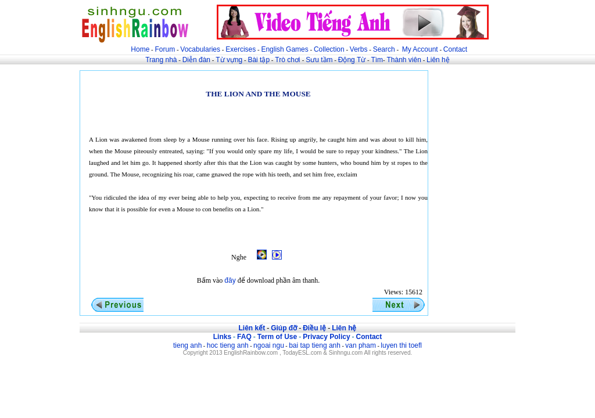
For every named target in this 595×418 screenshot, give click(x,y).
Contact (455, 49)
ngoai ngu (268, 345)
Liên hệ (438, 60)
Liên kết (251, 328)
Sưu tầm (319, 60)
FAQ (244, 337)
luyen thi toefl (401, 345)
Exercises (240, 49)
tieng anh (187, 345)
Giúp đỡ (284, 328)
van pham (360, 345)
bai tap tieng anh (314, 345)
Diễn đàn (196, 60)
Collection (329, 49)
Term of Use (277, 337)
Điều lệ (314, 328)
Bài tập (259, 60)
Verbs (359, 49)
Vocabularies (200, 49)
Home (140, 49)
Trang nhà (161, 60)
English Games (284, 49)
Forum (165, 49)
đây (229, 280)
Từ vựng (229, 60)
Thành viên (404, 60)
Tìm (377, 60)
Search (384, 49)
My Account (420, 49)
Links (222, 337)
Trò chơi (288, 60)
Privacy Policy (326, 337)
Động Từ (351, 60)
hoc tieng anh (228, 345)
